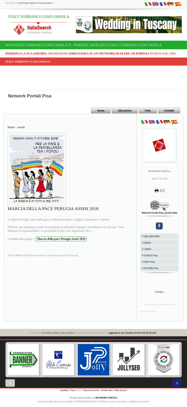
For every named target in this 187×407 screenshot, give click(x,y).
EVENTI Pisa (151, 255)
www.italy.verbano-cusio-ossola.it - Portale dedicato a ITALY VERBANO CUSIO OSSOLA (83, 45)
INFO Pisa (149, 261)
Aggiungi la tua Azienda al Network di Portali (132, 332)
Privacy (159, 291)
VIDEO (147, 249)
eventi (21, 127)
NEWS (147, 242)
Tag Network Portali (148, 311)
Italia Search (121, 390)
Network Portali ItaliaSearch (35, 3)
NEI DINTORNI (151, 236)
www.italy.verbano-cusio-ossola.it (57, 332)
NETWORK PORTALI (106, 397)
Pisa (72, 390)
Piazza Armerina (91, 390)
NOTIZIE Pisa (151, 268)
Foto (148, 110)
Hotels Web (107, 390)
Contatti (169, 110)
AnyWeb (64, 390)
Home (100, 110)
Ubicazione (125, 110)
